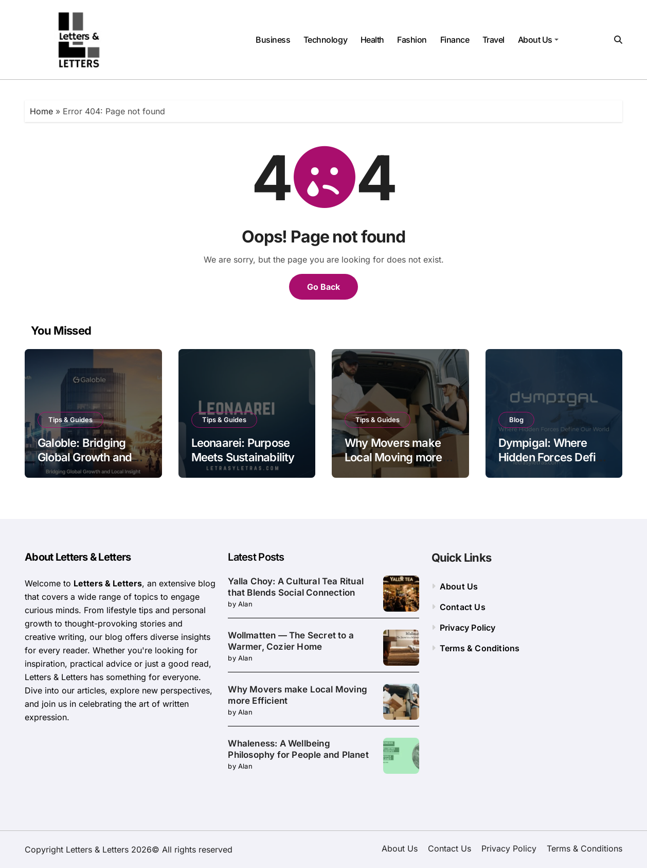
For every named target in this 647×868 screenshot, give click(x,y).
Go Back (323, 287)
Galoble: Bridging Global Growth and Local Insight (85, 457)
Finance (455, 39)
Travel (493, 39)
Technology (325, 39)
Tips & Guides (70, 419)
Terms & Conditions (480, 648)
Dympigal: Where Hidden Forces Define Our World (553, 457)
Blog (516, 419)
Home (41, 111)
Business (273, 39)
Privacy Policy (468, 627)
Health (372, 39)
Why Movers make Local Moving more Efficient (393, 457)
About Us (538, 39)
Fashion (412, 39)
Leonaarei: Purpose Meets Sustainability (243, 450)
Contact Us (463, 607)
